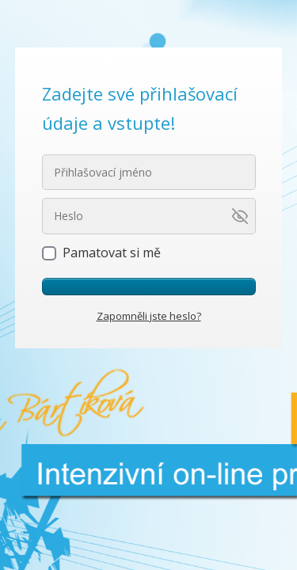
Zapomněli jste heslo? (149, 316)
